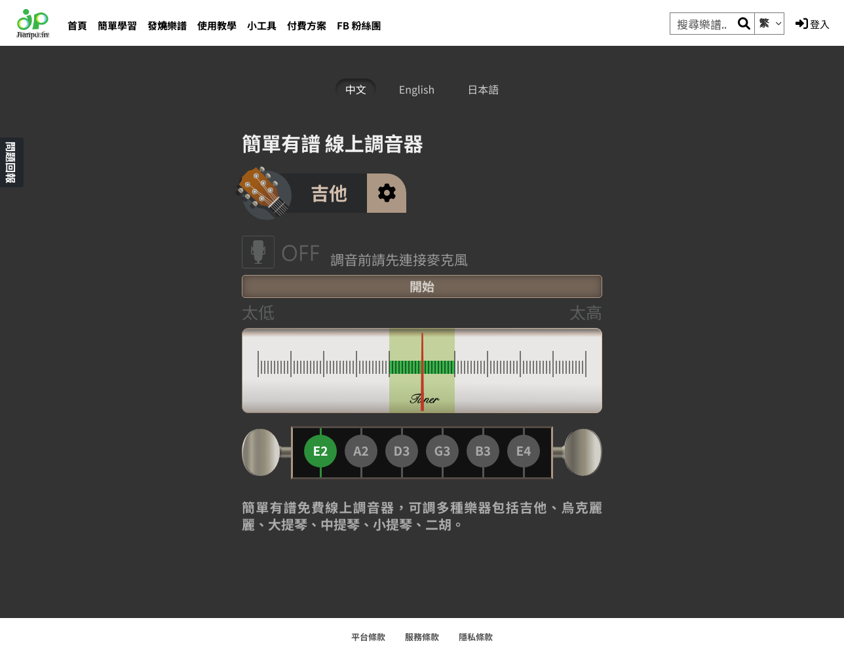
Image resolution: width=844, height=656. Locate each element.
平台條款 (368, 636)
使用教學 (217, 26)
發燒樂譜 (167, 26)
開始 (422, 286)
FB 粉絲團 (359, 26)
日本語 (483, 89)
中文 (355, 89)
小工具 (262, 26)
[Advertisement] (169, 328)
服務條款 (422, 636)
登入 (813, 24)
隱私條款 (476, 636)
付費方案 (306, 26)
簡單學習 (117, 26)
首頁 (77, 26)
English (416, 89)
